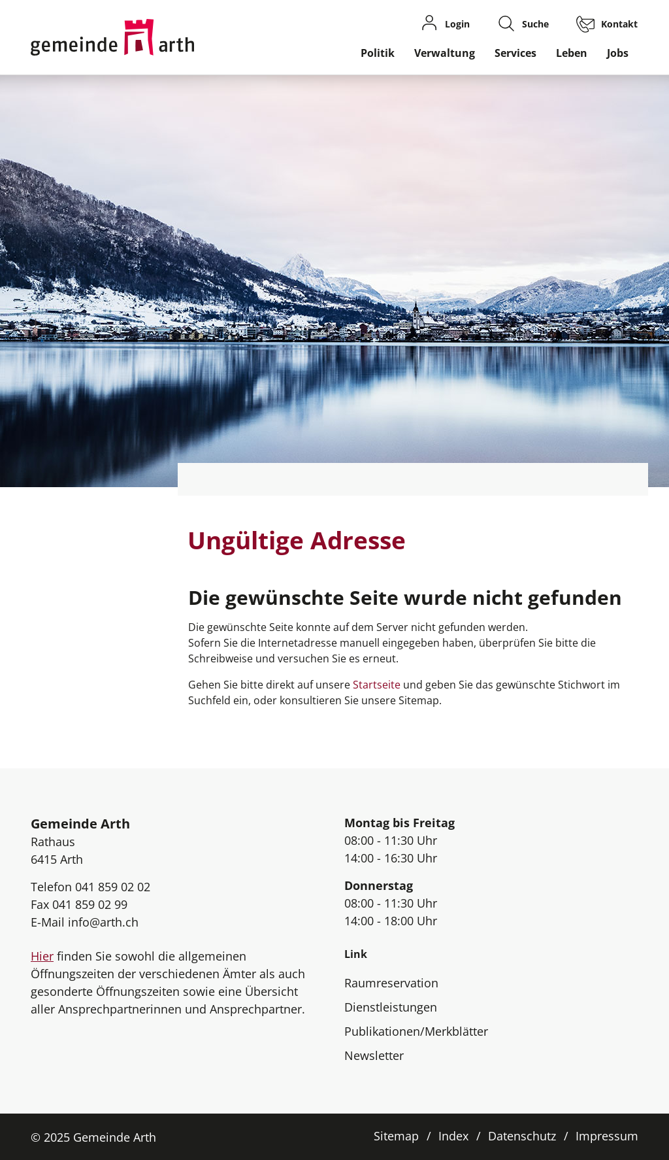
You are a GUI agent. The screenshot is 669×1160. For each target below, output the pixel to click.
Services (515, 53)
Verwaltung (444, 53)
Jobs (617, 53)
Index (453, 1136)
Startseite (376, 684)
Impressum (607, 1136)
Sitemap (396, 1136)
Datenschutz (522, 1136)
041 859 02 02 (112, 887)
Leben (571, 53)
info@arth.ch (103, 922)
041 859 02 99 (89, 904)
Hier (42, 956)
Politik (378, 53)
